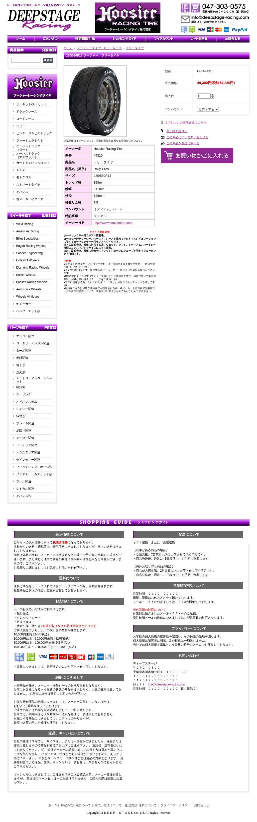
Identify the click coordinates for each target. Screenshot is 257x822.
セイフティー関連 (28, 459)
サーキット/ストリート (31, 104)
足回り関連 (23, 430)
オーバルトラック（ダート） (28, 148)
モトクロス (23, 177)
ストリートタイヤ (28, 184)
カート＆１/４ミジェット (33, 163)
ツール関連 (23, 481)
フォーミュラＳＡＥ (29, 140)
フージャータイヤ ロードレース (99, 48)
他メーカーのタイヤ (29, 199)
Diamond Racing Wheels (32, 267)
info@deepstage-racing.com (166, 684)
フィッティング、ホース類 (34, 467)
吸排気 (20, 387)
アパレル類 (23, 496)
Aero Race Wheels (28, 289)
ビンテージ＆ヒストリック (34, 133)
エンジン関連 (25, 336)
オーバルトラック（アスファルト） (28, 155)
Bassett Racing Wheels (31, 282)
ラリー (22, 126)
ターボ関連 (23, 350)
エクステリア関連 (28, 452)
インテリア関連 (26, 445)
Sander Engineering (29, 253)
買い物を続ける (176, 131)
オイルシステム (26, 401)
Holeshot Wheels (27, 260)
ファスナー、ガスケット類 (34, 474)
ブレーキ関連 (25, 423)
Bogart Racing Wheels (31, 246)
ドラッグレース (26, 111)
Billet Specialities (27, 238)
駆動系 (20, 416)
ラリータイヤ (135, 48)
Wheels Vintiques (27, 296)
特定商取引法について (76, 805)
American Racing (27, 231)
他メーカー (23, 304)
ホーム (68, 48)
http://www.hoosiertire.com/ (113, 223)
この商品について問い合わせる (187, 137)
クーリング (23, 394)
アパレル (22, 192)
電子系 (20, 365)
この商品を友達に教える (182, 143)
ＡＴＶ (20, 170)
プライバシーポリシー (175, 805)
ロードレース (25, 119)
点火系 (20, 372)
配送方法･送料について (141, 805)
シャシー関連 (25, 409)
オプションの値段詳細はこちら (186, 122)
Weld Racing (24, 224)
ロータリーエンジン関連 (32, 343)
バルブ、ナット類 (28, 311)
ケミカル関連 (25, 488)
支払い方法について (108, 805)
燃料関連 (22, 358)
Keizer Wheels (25, 275)
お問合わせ (201, 805)
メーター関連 (25, 438)
